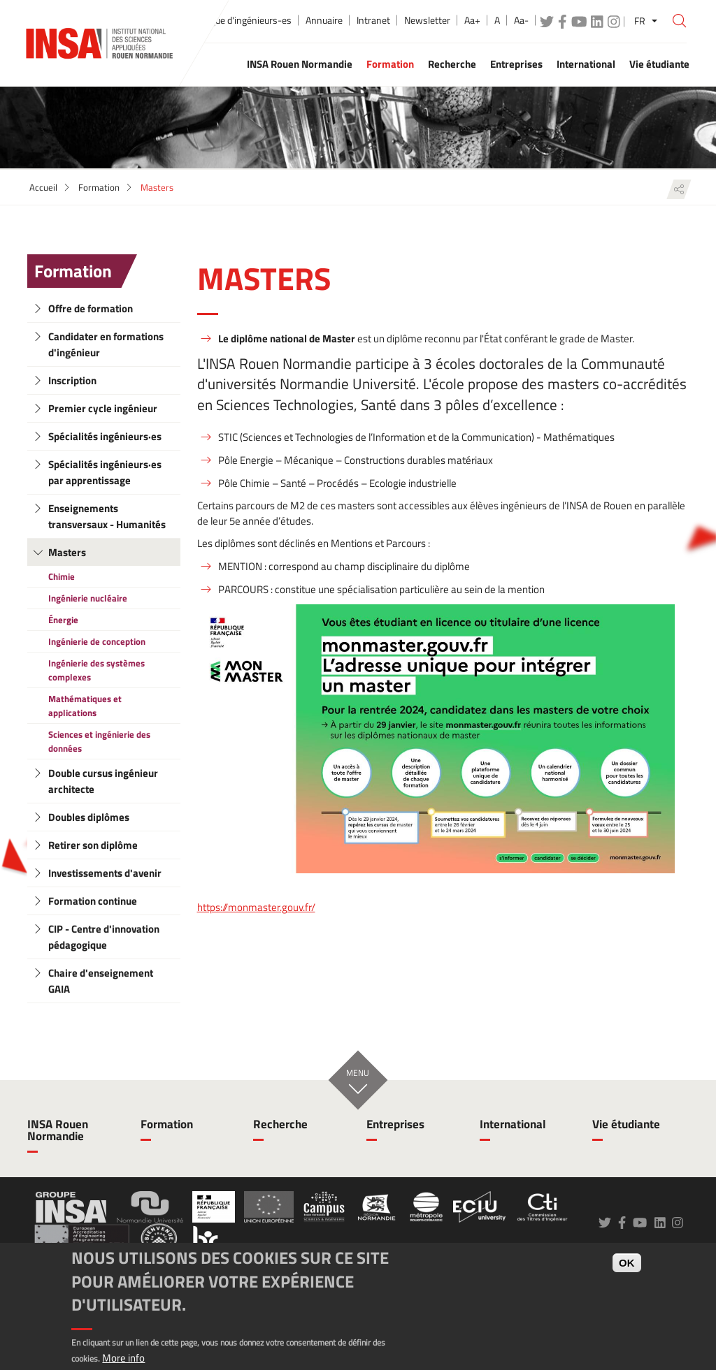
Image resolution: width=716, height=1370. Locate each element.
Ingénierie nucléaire (87, 598)
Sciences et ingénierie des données (99, 741)
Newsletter (427, 20)
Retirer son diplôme (93, 845)
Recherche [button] (452, 64)
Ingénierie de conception (96, 641)
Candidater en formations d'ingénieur (106, 344)
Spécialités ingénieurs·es (105, 436)
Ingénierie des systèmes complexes (96, 670)
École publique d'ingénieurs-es (230, 20)
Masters (67, 552)
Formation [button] (390, 64)
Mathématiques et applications (85, 706)
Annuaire (324, 20)
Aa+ (472, 20)
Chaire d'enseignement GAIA (100, 981)
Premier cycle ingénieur (102, 408)
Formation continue (92, 901)
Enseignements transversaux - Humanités (107, 516)
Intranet (373, 20)
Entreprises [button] (516, 64)
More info (123, 1358)
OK (627, 1263)
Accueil (43, 187)
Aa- (521, 20)
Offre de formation (90, 308)
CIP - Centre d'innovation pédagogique (103, 937)
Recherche (280, 1124)
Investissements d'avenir (105, 873)
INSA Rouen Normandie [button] (299, 64)
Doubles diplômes (88, 817)
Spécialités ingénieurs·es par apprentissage (105, 472)
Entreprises (395, 1124)
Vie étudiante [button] (659, 64)
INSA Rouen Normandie (57, 1130)
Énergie (63, 620)
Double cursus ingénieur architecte (103, 781)
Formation (99, 187)
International (513, 1124)
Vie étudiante (626, 1124)
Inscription (72, 380)
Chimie (61, 576)
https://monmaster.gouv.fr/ (256, 907)
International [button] (586, 64)
